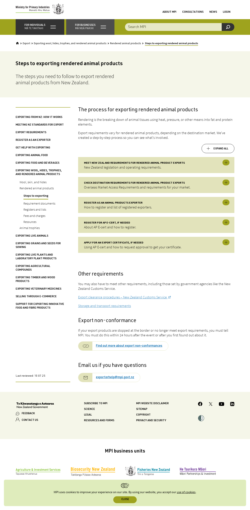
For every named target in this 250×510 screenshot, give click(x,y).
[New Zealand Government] (35, 406)
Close (125, 499)
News (213, 12)
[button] (40, 27)
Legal (88, 415)
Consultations (193, 12)
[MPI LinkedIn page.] (232, 405)
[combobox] (179, 27)
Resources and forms (99, 421)
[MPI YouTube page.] (221, 405)
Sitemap (141, 410)
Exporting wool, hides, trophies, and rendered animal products (70, 44)
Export (26, 44)
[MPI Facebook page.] (200, 405)
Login (226, 12)
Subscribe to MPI (95, 404)
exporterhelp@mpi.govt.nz (115, 378)
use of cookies (186, 492)
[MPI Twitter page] (210, 405)
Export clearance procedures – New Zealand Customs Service (123, 297)
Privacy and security (151, 421)
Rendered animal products (125, 44)
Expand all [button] (220, 149)
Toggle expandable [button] (225, 163)
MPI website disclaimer (152, 404)
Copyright (143, 415)
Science (89, 410)
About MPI (169, 12)
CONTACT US (30, 420)
